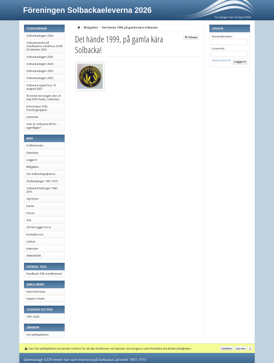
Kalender (32, 248)
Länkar (30, 241)
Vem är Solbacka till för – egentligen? (42, 125)
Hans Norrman (35, 291)
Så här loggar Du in (38, 227)
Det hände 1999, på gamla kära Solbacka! (130, 27)
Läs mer (241, 348)
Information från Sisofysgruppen (37, 108)
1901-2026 (32, 316)
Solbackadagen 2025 (39, 57)
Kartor (30, 206)
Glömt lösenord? (221, 60)
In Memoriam (34, 145)
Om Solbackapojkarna (40, 174)
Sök (28, 220)
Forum (30, 213)
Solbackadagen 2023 (39, 71)
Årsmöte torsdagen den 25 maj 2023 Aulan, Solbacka (43, 97)
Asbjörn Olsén (35, 299)
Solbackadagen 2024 (39, 64)
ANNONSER (33, 255)
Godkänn (227, 348)
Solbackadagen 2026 (39, 35)
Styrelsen (32, 199)
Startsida (32, 117)
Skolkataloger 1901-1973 (42, 181)
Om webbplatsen (37, 334)
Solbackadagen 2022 (39, 78)
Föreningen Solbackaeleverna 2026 (87, 10)
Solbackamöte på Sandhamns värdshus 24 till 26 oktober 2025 (44, 46)
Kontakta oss (34, 234)
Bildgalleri (32, 167)
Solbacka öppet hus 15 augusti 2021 (41, 87)
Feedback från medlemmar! (44, 273)
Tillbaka (191, 37)
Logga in (31, 160)
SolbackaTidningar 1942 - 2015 (42, 189)
